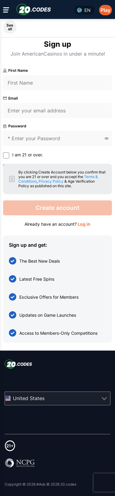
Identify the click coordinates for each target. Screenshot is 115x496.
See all (9, 27)
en (87, 10)
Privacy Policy (51, 181)
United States (28, 398)
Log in (83, 224)
